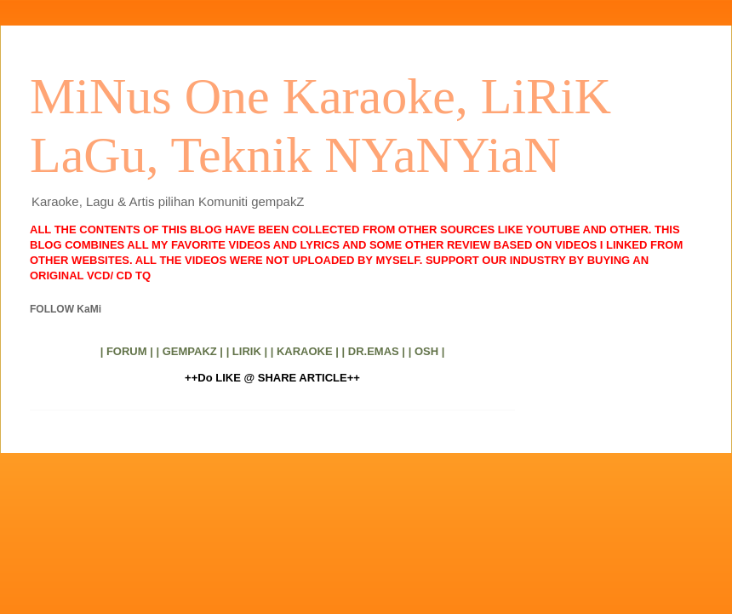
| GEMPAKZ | (189, 351)
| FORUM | (126, 351)
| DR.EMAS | (373, 351)
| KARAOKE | (305, 351)
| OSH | (427, 351)
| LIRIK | (246, 351)
